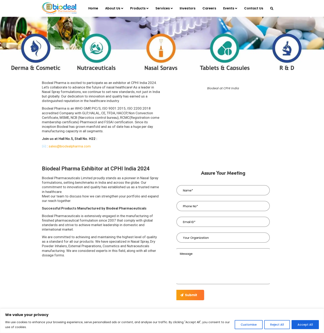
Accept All (305, 325)
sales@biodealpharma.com (70, 146)
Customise (249, 325)
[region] (162, 321)
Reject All (277, 325)
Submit (188, 295)
